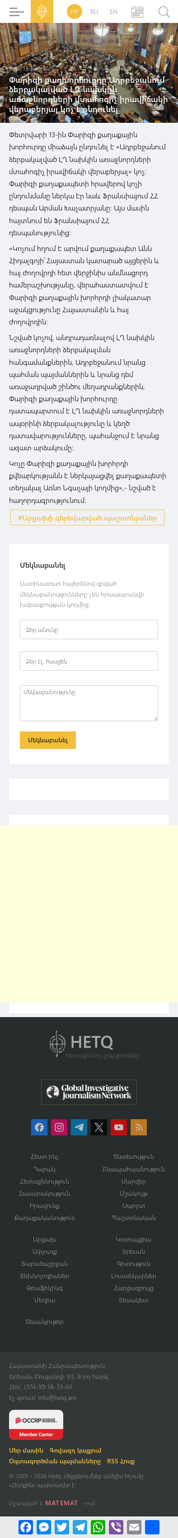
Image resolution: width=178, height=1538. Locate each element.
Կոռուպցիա (133, 1239)
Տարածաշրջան (44, 1263)
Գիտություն (133, 1263)
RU (94, 11)
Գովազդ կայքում (76, 1450)
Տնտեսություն (133, 1156)
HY (74, 11)
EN (113, 11)
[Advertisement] (89, 914)
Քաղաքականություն (44, 1217)
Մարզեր (134, 1181)
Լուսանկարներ (133, 1275)
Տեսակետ (133, 1300)
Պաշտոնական (134, 1217)
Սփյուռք (45, 1251)
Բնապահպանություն (134, 1169)
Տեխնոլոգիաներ (44, 1275)
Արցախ (44, 1239)
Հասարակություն (44, 1193)
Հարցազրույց (134, 1287)
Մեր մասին (26, 1450)
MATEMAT (61, 1502)
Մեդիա (44, 1300)
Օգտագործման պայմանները (55, 1461)
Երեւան (133, 1251)
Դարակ (44, 1169)
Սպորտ (133, 1205)
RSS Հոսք (121, 1461)
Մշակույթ (133, 1193)
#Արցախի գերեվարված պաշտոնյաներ (87, 517)
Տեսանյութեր (44, 1321)
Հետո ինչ (45, 1156)
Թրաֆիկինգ (44, 1287)
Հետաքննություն (44, 1181)
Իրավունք (45, 1205)
